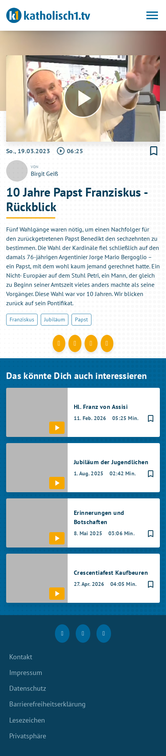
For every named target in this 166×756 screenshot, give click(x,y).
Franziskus (22, 319)
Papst (81, 319)
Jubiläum (54, 319)
